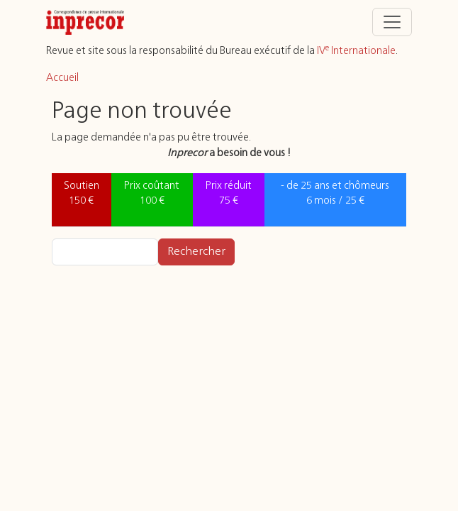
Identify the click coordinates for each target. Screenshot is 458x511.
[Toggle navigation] (392, 22)
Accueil (62, 78)
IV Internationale (356, 51)
